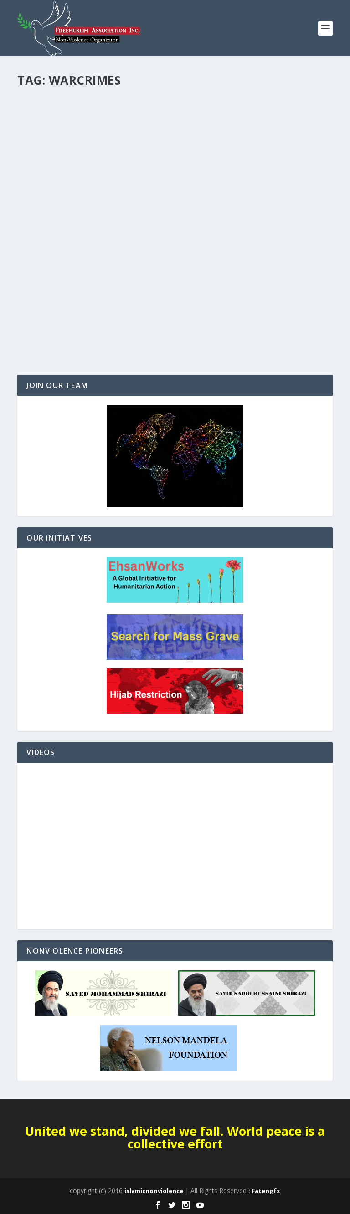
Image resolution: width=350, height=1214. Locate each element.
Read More (50, 335)
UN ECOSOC (42, 299)
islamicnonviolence (153, 1191)
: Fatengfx (264, 1191)
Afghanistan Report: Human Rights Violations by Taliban (150, 285)
